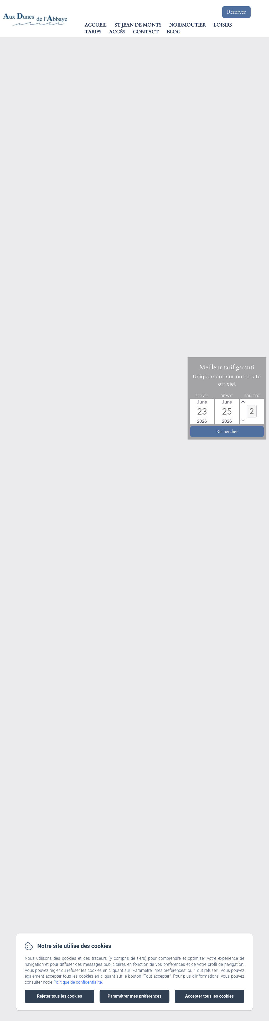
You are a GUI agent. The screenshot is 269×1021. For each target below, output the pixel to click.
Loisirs (223, 25)
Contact (146, 32)
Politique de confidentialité (78, 982)
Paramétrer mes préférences (134, 996)
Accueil (96, 25)
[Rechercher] (227, 431)
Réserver (236, 12)
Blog (173, 32)
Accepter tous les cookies (209, 996)
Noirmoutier (187, 25)
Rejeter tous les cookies (59, 996)
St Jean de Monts (138, 25)
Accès (117, 32)
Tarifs (93, 32)
